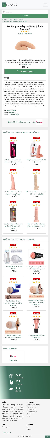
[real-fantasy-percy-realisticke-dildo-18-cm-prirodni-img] (36, 182)
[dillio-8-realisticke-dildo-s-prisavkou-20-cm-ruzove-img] (13, 150)
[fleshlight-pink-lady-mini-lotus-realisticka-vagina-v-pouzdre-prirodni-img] (36, 257)
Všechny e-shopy (32, 411)
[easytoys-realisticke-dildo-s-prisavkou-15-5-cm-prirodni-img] (36, 214)
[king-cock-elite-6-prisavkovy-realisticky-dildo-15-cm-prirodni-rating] (13, 205)
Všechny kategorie (32, 407)
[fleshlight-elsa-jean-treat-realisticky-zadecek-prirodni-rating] (13, 316)
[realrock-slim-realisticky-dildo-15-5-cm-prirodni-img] (13, 182)
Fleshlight (12, 112)
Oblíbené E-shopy (10, 349)
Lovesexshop (14, 114)
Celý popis (27, 64)
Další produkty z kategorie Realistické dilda (21, 132)
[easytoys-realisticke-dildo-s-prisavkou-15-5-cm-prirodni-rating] (36, 205)
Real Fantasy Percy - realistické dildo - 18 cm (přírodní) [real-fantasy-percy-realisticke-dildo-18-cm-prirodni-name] (36, 193)
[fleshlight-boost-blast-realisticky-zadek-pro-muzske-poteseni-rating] (13, 282)
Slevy (28, 416)
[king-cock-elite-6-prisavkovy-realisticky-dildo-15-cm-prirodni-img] (13, 214)
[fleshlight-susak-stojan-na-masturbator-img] (36, 325)
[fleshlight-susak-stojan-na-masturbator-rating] (36, 316)
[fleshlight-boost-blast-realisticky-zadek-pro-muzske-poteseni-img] (13, 291)
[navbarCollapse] (45, 4)
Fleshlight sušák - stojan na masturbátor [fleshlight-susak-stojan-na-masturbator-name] (36, 336)
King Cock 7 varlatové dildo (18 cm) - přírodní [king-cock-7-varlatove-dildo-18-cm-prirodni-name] (36, 161)
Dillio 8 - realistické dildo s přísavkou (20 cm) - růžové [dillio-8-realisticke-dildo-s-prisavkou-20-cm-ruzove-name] (13, 161)
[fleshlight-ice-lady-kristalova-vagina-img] (13, 257)
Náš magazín (6, 427)
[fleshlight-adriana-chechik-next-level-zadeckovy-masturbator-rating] (36, 282)
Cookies (29, 429)
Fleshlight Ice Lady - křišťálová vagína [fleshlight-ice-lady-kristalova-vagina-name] (13, 267)
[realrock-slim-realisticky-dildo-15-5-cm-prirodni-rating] (13, 173)
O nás (28, 427)
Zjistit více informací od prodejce (25, 122)
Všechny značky (31, 409)
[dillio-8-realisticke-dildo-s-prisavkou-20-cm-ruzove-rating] (13, 141)
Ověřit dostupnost (25, 71)
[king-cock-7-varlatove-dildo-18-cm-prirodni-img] (36, 150)
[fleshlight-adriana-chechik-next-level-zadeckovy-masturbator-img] (36, 291)
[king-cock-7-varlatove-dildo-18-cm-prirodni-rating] (36, 141)
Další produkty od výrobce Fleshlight (19, 239)
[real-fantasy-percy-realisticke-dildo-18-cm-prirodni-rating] (36, 173)
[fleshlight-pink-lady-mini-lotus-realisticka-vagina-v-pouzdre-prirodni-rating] (36, 248)
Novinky (29, 414)
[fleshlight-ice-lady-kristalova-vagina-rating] (13, 248)
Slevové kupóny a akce (33, 405)
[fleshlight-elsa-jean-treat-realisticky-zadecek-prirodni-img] (13, 325)
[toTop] (47, 437)
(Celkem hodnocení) (25, 33)
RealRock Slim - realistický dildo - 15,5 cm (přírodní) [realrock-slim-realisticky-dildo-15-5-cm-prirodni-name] (13, 193)
